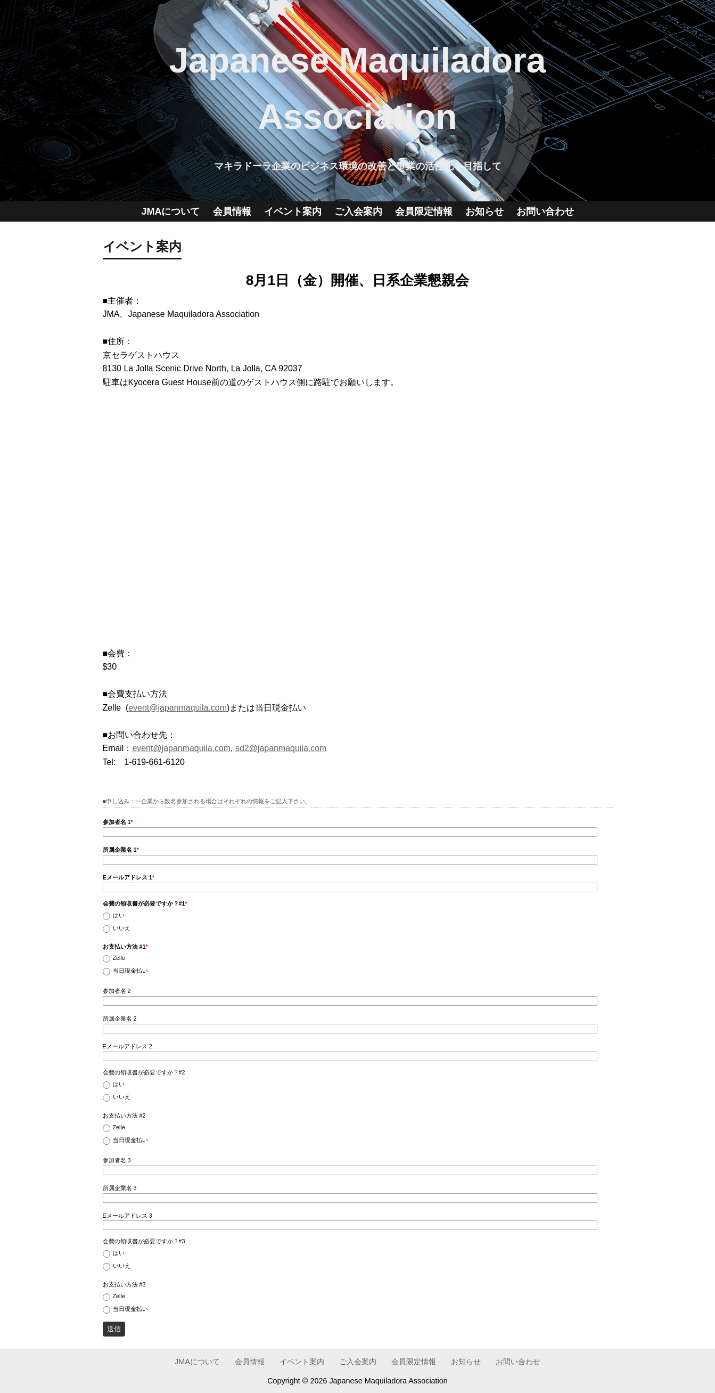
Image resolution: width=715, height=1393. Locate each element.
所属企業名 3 (120, 1188)
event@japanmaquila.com (177, 707)
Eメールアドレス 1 (128, 877)
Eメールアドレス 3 (127, 1215)
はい (119, 915)
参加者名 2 (117, 991)
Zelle (119, 958)
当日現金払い (130, 971)
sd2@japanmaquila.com (280, 748)
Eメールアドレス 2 (127, 1046)
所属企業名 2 (120, 1018)
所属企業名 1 (121, 849)
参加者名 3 (117, 1160)
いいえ (121, 928)
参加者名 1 (118, 822)
